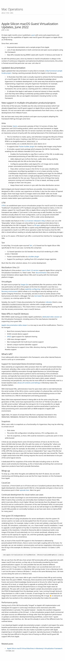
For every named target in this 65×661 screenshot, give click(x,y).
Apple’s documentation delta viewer (14, 325)
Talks (11, 13)
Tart (30, 245)
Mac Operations (12, 9)
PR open (37, 225)
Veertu (15, 126)
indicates (49, 302)
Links (7, 13)
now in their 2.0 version (30, 270)
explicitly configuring (32, 289)
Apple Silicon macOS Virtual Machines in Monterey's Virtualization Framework (34, 648)
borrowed (38, 296)
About (4, 13)
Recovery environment (10, 291)
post (33, 35)
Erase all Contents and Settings (29, 383)
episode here (24, 490)
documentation (41, 273)
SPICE (9, 337)
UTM (3, 206)
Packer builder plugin (26, 146)
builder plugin (34, 257)
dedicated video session (51, 317)
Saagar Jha (24, 284)
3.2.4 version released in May (34, 221)
